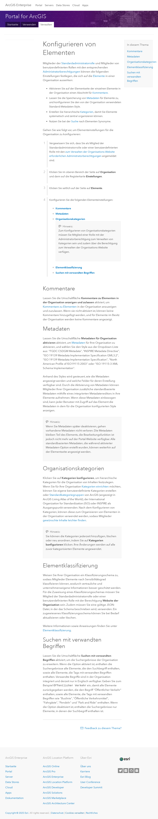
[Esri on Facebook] (125, 770)
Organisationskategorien (141, 61)
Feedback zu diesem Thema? (103, 727)
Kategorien (86, 111)
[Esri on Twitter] (120, 770)
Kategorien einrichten (95, 486)
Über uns (85, 766)
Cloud (76, 5)
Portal (38, 5)
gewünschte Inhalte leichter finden (64, 520)
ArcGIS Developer (53, 787)
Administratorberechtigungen (61, 71)
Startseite (12, 24)
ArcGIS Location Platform (57, 781)
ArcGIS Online (51, 766)
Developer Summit (91, 787)
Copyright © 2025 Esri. (17, 812)
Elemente (99, 76)
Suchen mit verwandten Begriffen (134, 77)
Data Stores (63, 5)
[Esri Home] (124, 758)
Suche (74, 121)
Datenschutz (57, 812)
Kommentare (100, 92)
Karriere (85, 771)
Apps (85, 5)
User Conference (90, 781)
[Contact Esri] (136, 770)
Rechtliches (92, 812)
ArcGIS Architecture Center (59, 803)
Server (9, 776)
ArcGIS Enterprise (18, 5)
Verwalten (46, 24)
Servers (49, 5)
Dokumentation (14, 797)
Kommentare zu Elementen (60, 306)
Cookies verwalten (74, 812)
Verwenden (29, 24)
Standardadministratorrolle (78, 63)
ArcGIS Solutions (52, 792)
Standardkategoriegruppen (66, 494)
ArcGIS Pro (49, 771)
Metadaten (93, 98)
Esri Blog (85, 776)
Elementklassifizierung (57, 630)
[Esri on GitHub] (131, 770)
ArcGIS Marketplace (54, 797)
